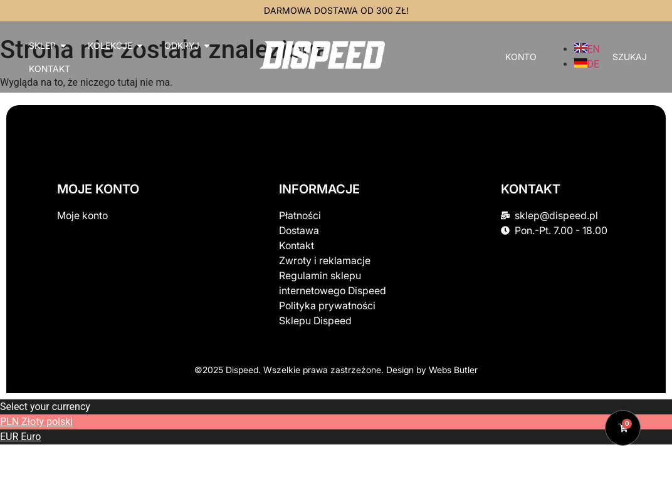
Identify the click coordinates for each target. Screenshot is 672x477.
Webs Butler (453, 369)
